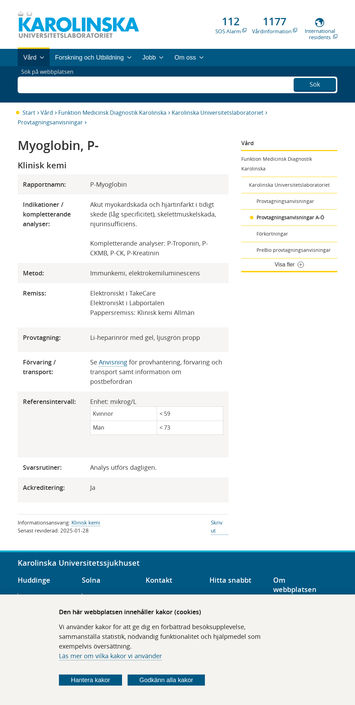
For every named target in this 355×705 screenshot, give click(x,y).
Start (29, 112)
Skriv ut (217, 526)
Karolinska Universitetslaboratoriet (217, 112)
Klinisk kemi (85, 522)
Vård (47, 112)
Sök (315, 83)
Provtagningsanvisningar (50, 122)
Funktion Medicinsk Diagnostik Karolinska (112, 112)
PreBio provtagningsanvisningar (294, 250)
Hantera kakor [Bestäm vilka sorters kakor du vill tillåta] (90, 680)
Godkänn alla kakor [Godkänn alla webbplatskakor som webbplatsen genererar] (166, 680)
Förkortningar (272, 233)
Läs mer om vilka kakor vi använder (110, 656)
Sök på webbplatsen (50, 84)
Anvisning (113, 362)
